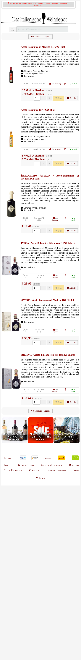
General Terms (26, 465)
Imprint (7, 465)
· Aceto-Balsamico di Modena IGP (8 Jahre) (48, 243)
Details (71, 98)
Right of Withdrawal (51, 465)
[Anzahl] (37, 98)
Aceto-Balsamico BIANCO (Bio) (38, 110)
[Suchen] (12, 29)
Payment (8, 458)
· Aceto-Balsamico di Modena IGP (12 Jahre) (49, 300)
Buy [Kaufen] (58, 98)
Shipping (58, 84)
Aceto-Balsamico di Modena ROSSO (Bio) (43, 47)
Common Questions (56, 470)
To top (40, 478)
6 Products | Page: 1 (40, 36)
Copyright (34, 470)
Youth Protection (13, 470)
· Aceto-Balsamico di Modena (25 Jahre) (48, 354)
